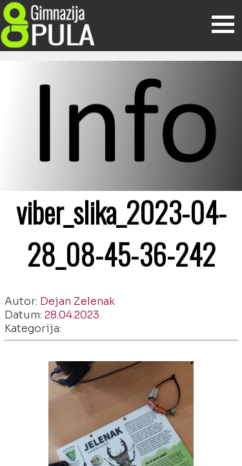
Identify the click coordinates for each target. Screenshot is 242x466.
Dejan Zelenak (77, 301)
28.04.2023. (73, 315)
